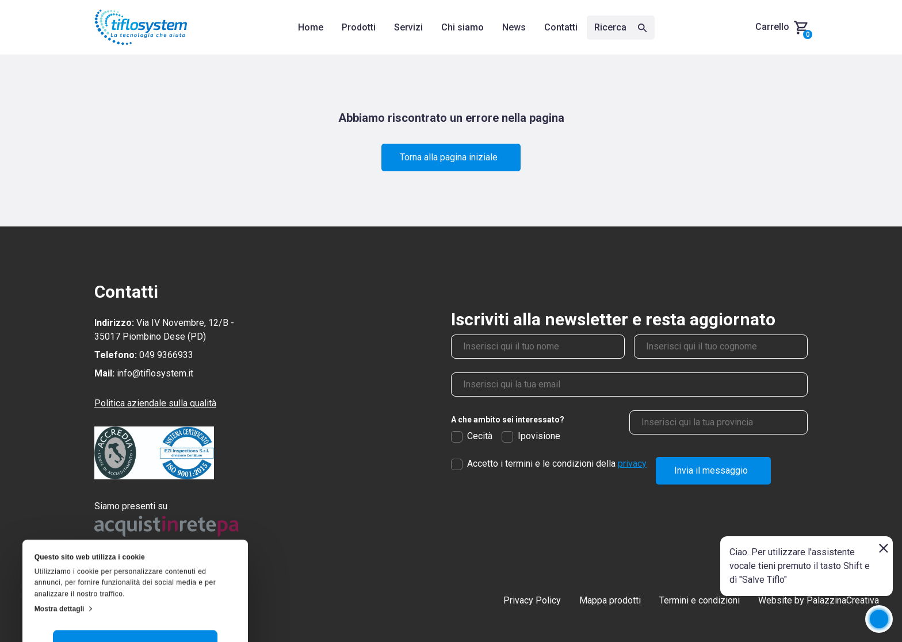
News (514, 27)
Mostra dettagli (60, 529)
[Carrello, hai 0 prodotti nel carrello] (781, 27)
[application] (879, 619)
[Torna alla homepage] (141, 27)
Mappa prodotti (610, 600)
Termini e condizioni (699, 600)
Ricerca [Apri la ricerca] (620, 27)
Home (310, 27)
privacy (632, 463)
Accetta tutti (135, 565)
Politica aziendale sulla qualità (155, 403)
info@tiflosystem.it (155, 373)
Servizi (408, 27)
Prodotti (359, 27)
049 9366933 (166, 354)
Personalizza (135, 598)
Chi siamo (462, 27)
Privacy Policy (532, 600)
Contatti (561, 27)
